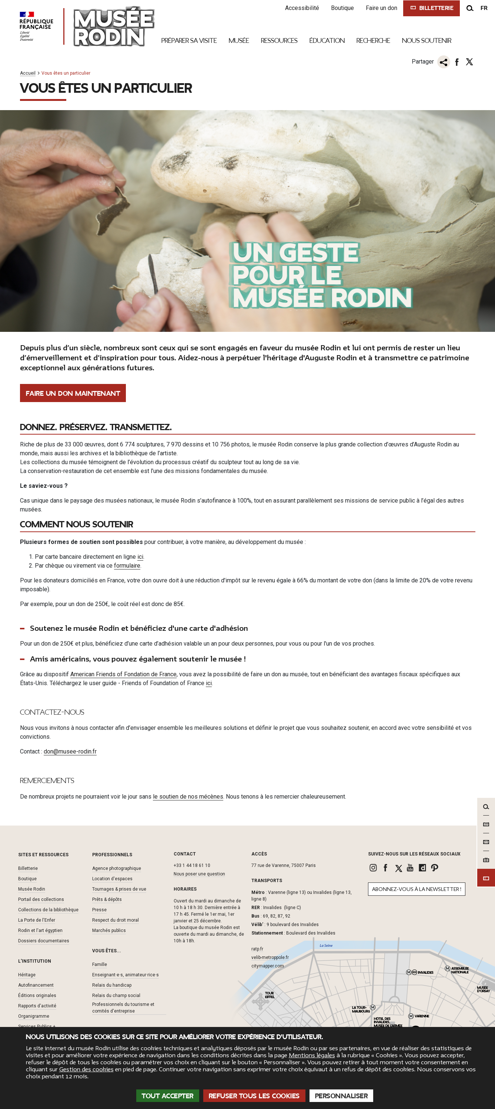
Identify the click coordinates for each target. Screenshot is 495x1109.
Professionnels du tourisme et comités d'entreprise (123, 1008)
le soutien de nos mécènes (188, 796)
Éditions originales (37, 995)
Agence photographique (116, 868)
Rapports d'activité (37, 1005)
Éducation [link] (327, 40)
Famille (99, 964)
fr (484, 8)
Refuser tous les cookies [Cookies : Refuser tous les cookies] (254, 1096)
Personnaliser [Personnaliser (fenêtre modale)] (341, 1096)
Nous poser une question (199, 874)
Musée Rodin (31, 889)
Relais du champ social (116, 995)
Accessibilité (302, 7)
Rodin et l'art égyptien (40, 930)
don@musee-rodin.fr (70, 751)
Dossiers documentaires (43, 940)
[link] (374, 867)
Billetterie (28, 868)
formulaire (127, 565)
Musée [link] (239, 40)
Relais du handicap (111, 985)
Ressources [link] (279, 40)
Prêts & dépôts (107, 899)
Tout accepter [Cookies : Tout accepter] (168, 1096)
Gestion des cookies (86, 1069)
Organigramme (33, 1016)
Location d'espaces (112, 878)
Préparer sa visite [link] (189, 40)
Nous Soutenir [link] (426, 40)
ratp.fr (257, 949)
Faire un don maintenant (73, 393)
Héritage (27, 974)
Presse (99, 909)
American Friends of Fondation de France (123, 674)
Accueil (28, 73)
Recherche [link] (373, 40)
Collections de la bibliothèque (48, 909)
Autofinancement (36, 985)
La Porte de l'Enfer (36, 920)
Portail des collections (41, 899)
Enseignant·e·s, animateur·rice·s (125, 974)
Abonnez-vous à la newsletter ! (416, 889)
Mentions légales (312, 1055)
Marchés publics (109, 930)
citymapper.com (267, 966)
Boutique (342, 7)
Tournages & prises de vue (119, 889)
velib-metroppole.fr (270, 957)
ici (140, 556)
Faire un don (381, 7)
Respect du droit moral (115, 920)
